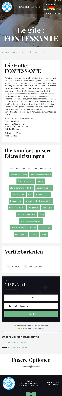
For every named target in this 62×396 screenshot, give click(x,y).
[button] (26, 7)
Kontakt (57, 13)
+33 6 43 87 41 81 (51, 382)
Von (10, 298)
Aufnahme (6, 52)
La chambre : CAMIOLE (17, 347)
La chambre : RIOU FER (18, 342)
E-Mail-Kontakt (51, 384)
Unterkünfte (18, 52)
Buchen (47, 13)
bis (33, 298)
